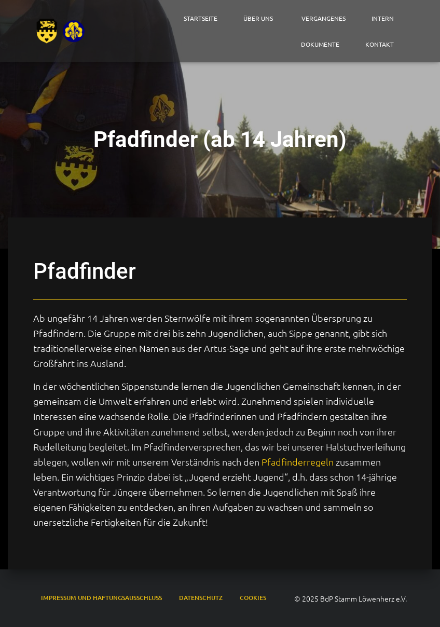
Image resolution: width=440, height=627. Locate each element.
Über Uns (259, 18)
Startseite (200, 18)
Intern (383, 18)
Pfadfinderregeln (298, 462)
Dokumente (320, 44)
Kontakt (379, 44)
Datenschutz (201, 597)
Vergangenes (323, 18)
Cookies (253, 597)
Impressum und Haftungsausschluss (101, 597)
